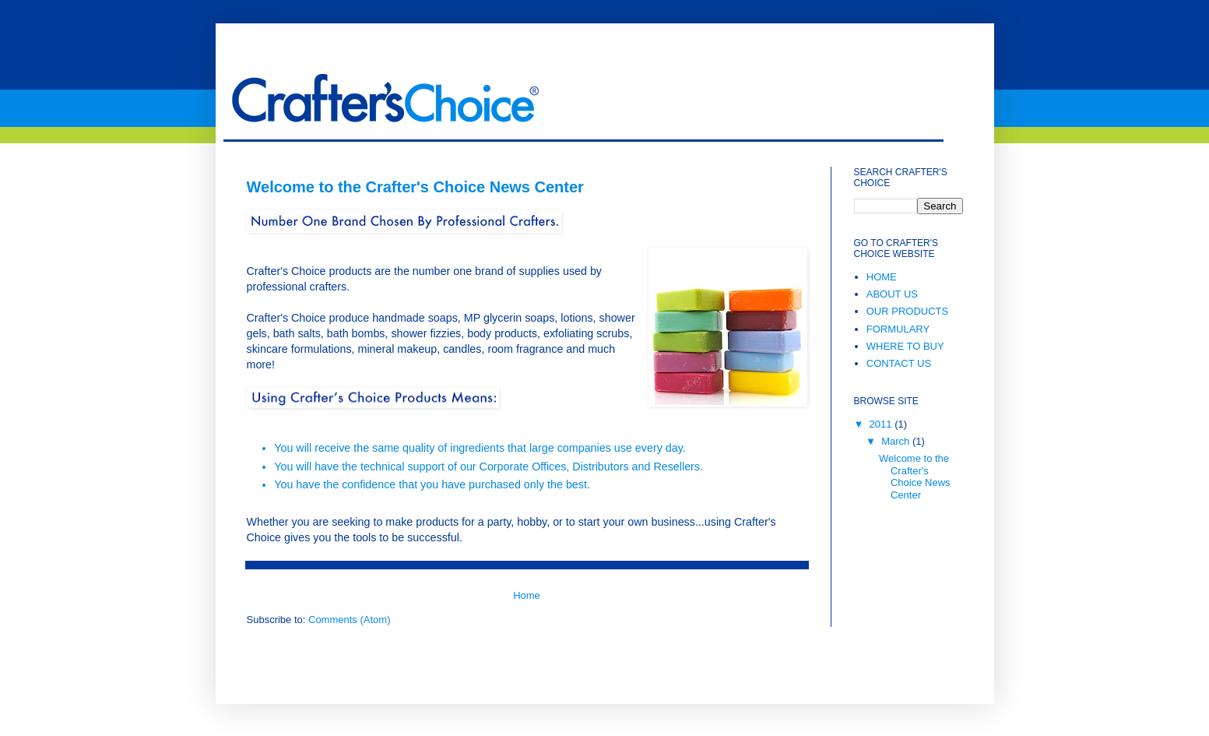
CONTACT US (898, 363)
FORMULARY (898, 329)
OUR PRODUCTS (907, 311)
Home (526, 595)
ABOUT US (892, 294)
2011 (882, 424)
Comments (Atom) (349, 619)
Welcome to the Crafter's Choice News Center (415, 186)
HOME (881, 277)
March (896, 441)
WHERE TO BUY (905, 346)
